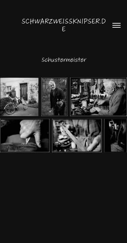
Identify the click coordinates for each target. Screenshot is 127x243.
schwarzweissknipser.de (63, 25)
